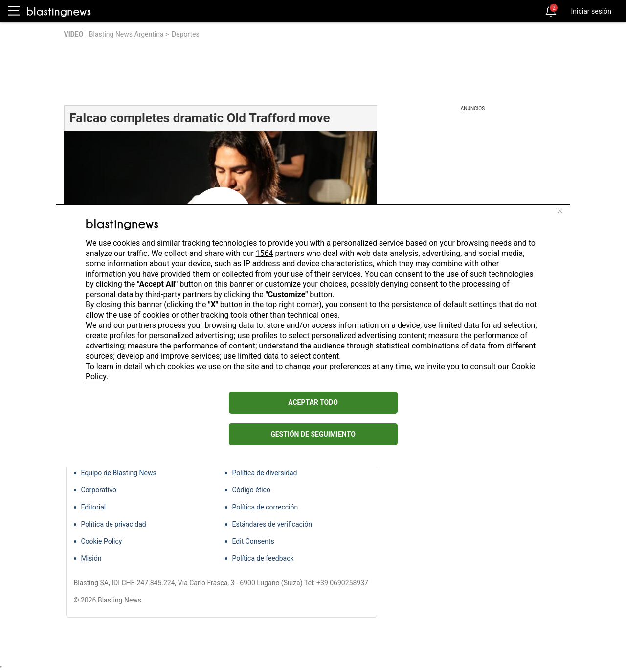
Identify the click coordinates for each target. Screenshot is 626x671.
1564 (264, 253)
